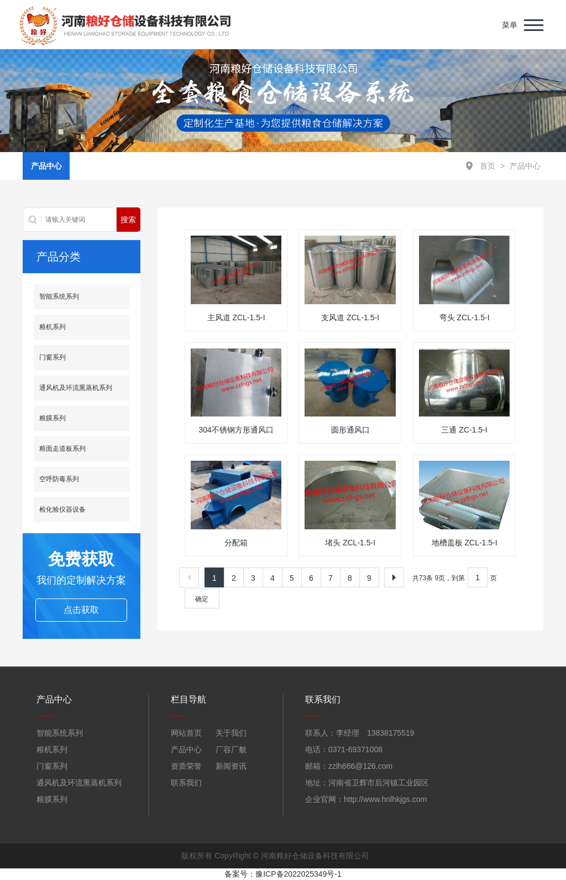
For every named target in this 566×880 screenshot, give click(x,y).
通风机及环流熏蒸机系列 (75, 388)
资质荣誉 (186, 766)
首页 (487, 166)
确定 (201, 599)
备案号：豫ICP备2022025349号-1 (283, 873)
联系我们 (186, 782)
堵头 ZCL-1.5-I (350, 542)
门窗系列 (52, 357)
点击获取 (81, 610)
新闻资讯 (231, 766)
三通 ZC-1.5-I (464, 429)
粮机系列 (52, 327)
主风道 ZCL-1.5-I (236, 317)
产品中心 (525, 166)
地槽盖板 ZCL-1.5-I (464, 542)
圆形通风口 (350, 429)
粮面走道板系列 (62, 448)
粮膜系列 (52, 418)
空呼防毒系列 (59, 479)
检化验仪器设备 (62, 509)
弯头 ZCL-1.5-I (464, 317)
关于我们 (231, 732)
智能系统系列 (59, 296)
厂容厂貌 (231, 749)
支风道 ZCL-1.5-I (350, 317)
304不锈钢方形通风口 (235, 429)
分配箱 (236, 542)
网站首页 (186, 732)
